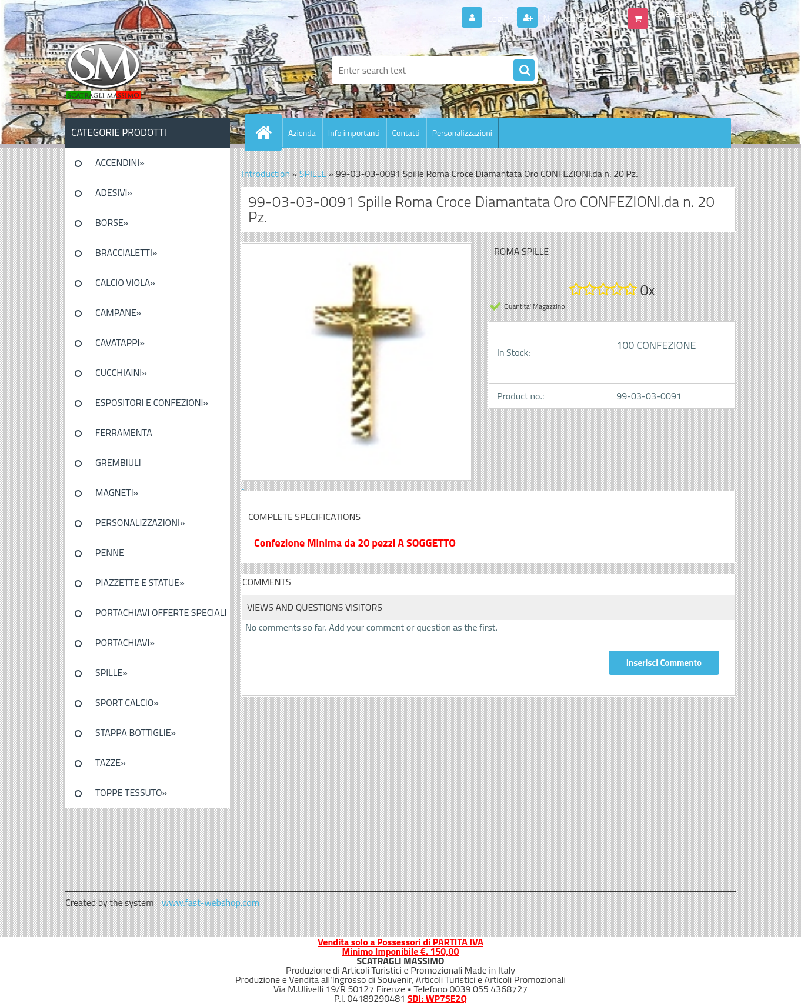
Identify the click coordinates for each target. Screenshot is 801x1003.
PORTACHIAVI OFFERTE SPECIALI (160, 612)
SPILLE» (111, 672)
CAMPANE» (118, 312)
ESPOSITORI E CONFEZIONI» (151, 402)
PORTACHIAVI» (125, 642)
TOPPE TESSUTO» (131, 792)
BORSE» (111, 222)
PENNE (109, 552)
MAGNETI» (116, 492)
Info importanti (354, 132)
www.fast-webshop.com (210, 902)
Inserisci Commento (664, 662)
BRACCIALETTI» (126, 252)
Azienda (302, 132)
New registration (575, 18)
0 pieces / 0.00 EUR (690, 13)
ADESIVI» (113, 192)
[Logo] (146, 70)
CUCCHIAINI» (121, 372)
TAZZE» (110, 762)
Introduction (266, 173)
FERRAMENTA (123, 432)
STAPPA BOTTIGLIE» (135, 732)
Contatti (406, 132)
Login (498, 18)
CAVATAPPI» (120, 342)
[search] (524, 70)
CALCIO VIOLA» (125, 282)
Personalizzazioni (462, 132)
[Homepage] (268, 132)
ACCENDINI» (120, 162)
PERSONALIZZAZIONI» (140, 522)
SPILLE (312, 173)
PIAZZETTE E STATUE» (140, 582)
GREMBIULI (118, 462)
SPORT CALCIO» (127, 702)
